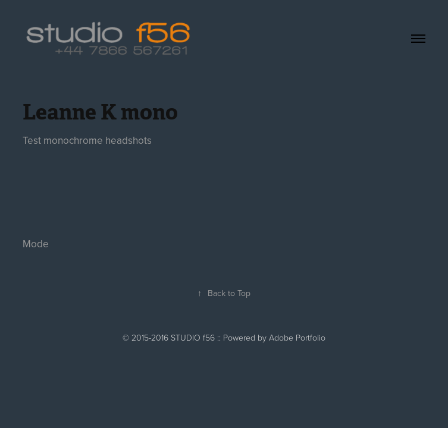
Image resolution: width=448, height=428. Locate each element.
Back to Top (224, 293)
